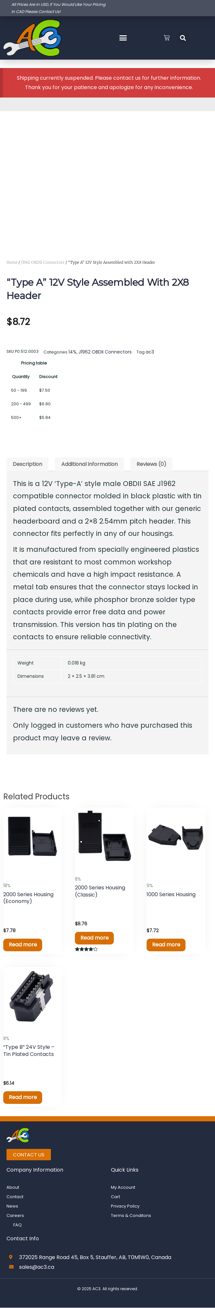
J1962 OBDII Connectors (43, 262)
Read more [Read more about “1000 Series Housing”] (167, 944)
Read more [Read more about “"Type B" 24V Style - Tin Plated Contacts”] (24, 1097)
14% (72, 351)
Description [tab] (27, 463)
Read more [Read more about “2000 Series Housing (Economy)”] (24, 944)
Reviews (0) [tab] (151, 463)
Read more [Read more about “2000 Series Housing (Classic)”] (95, 937)
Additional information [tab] (89, 463)
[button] (123, 38)
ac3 (145, 351)
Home (12, 262)
